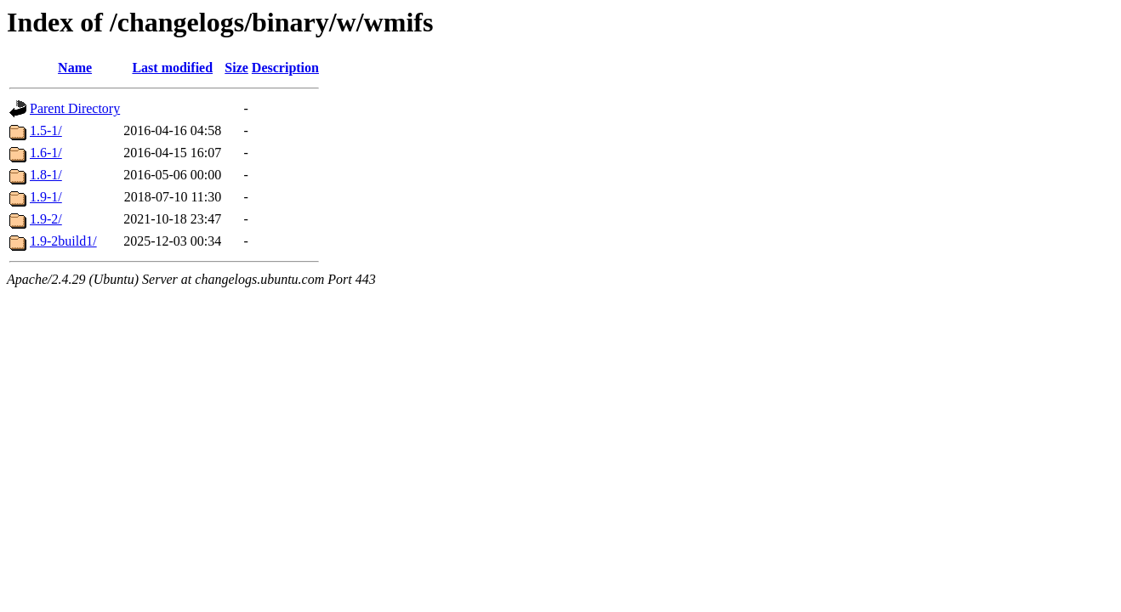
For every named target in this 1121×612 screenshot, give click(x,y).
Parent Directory (75, 108)
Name (75, 67)
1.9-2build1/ (63, 241)
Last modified (172, 67)
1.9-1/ (46, 197)
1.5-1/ (46, 130)
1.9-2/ (46, 219)
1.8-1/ (46, 174)
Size (236, 67)
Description (285, 67)
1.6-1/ (46, 152)
